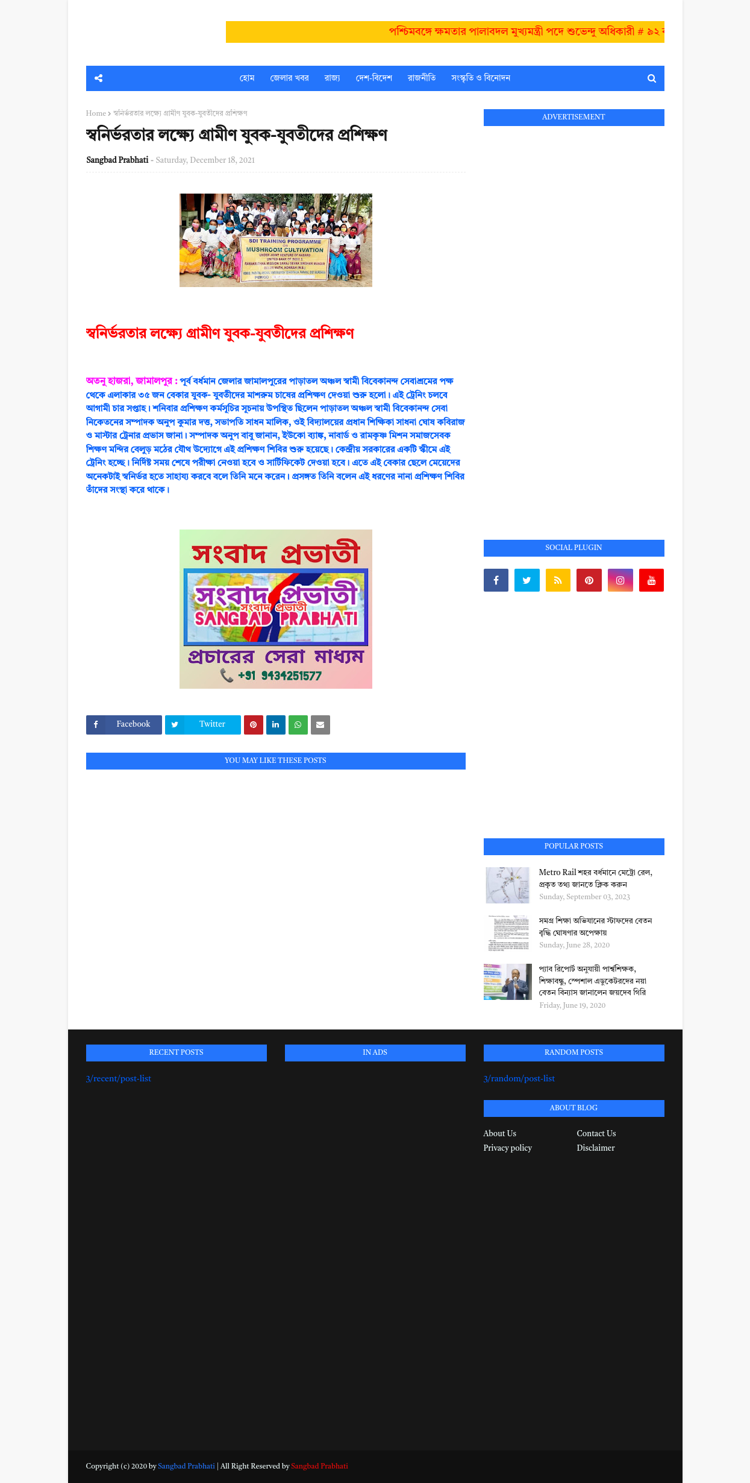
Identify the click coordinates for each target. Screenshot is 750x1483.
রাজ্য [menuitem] (332, 78)
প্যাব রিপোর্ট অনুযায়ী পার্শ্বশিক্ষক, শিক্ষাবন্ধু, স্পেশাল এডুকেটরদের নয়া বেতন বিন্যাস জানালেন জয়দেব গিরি (593, 981)
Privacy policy (508, 1149)
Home (96, 114)
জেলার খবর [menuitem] (289, 78)
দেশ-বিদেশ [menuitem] (374, 78)
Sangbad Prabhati (118, 161)
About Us (500, 1134)
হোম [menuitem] (247, 78)
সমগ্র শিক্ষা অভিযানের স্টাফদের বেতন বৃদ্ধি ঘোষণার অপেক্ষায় (595, 927)
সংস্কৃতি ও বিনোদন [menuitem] (480, 78)
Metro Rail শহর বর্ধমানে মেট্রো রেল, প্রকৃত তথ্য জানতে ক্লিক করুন (596, 879)
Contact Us (596, 1134)
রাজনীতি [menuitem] (422, 78)
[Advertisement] (574, 319)
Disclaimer (596, 1149)
